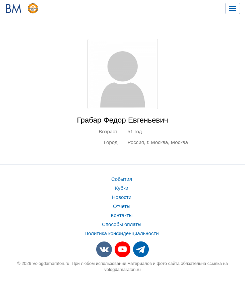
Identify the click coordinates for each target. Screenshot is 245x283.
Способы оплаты (121, 224)
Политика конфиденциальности (121, 233)
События (121, 179)
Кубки (121, 188)
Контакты (122, 215)
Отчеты (121, 206)
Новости (121, 197)
